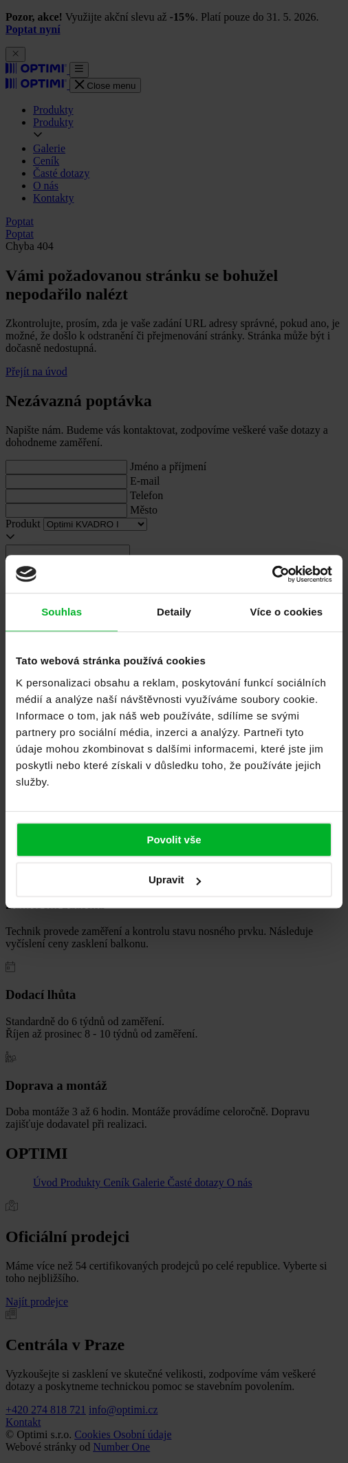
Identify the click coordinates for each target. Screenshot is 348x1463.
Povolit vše (173, 839)
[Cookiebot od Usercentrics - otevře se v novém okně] (272, 574)
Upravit (175, 879)
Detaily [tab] (174, 612)
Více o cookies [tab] (286, 612)
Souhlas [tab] (61, 612)
